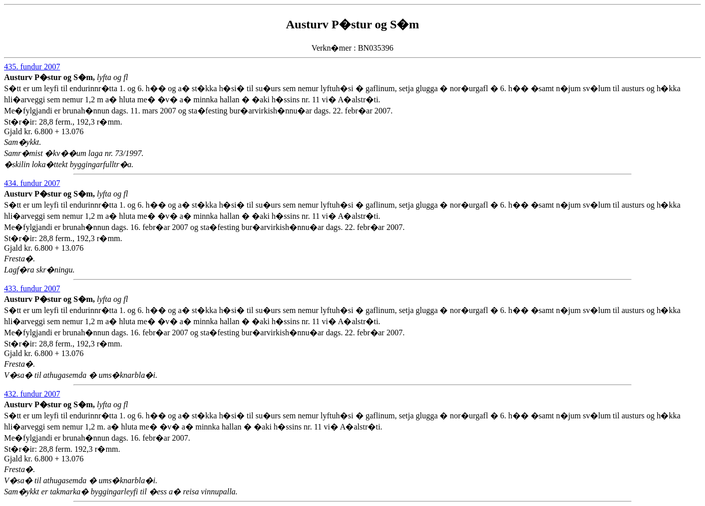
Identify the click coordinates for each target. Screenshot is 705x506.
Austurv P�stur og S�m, (50, 77)
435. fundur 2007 (32, 66)
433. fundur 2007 (32, 288)
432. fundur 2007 (32, 394)
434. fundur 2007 (32, 183)
